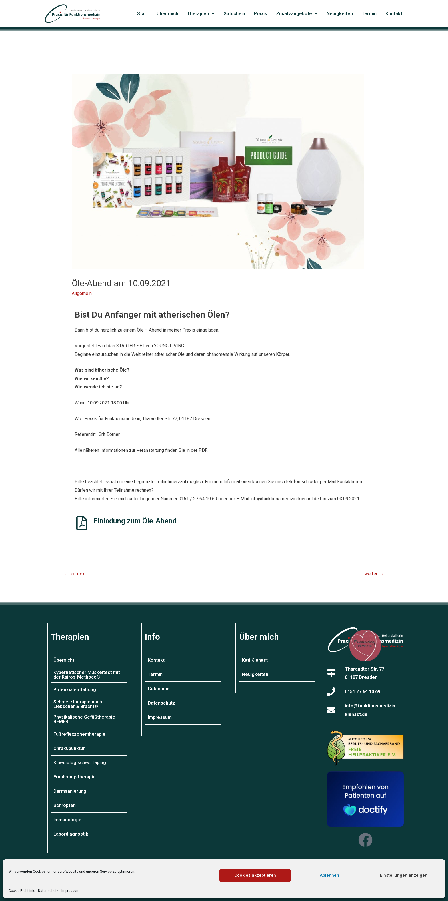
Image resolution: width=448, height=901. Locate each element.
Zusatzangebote (296, 13)
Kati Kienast (255, 660)
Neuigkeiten (340, 13)
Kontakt (393, 13)
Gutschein (234, 13)
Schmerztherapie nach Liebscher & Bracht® (77, 704)
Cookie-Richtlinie (22, 891)
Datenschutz (48, 891)
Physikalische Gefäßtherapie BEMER (84, 719)
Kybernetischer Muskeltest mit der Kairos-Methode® (86, 675)
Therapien (200, 13)
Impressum (70, 891)
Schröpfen (64, 805)
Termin (369, 13)
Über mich (167, 13)
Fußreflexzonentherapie (79, 734)
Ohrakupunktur (69, 748)
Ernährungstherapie (74, 777)
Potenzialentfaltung (74, 689)
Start (142, 13)
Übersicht (63, 660)
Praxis (260, 13)
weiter (374, 574)
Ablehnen (329, 875)
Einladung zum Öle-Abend (135, 521)
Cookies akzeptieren (255, 875)
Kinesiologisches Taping (79, 762)
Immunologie (67, 819)
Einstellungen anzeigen (403, 875)
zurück (74, 574)
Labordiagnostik (70, 834)
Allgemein (82, 293)
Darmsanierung (69, 791)
